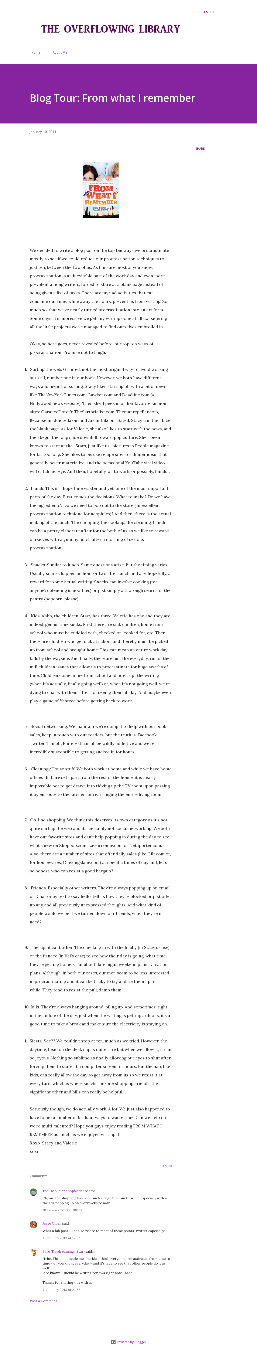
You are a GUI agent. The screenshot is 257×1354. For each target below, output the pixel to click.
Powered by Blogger (128, 1342)
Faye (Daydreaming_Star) (63, 1251)
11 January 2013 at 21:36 (61, 1289)
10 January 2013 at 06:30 (62, 1210)
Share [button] (200, 148)
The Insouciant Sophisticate (65, 1191)
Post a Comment (43, 1301)
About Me (57, 52)
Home (33, 52)
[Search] (208, 11)
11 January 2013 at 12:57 (61, 1238)
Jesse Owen (51, 1223)
